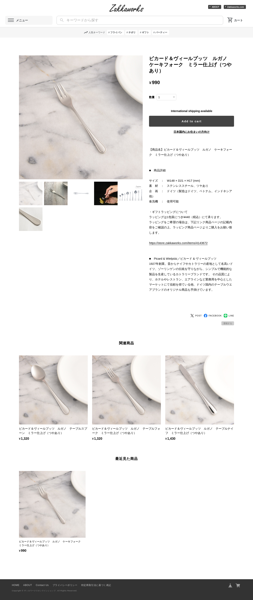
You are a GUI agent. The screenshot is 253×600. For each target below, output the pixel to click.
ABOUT (215, 7)
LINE (229, 311)
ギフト (145, 32)
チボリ (132, 32)
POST (196, 311)
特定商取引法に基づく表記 (96, 581)
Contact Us (42, 581)
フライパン (116, 32)
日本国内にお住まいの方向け (192, 131)
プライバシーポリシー (65, 581)
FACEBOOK (213, 311)
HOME (15, 581)
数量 (153, 97)
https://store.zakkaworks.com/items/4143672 (179, 243)
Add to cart (192, 121)
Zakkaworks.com (235, 7)
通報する (227, 319)
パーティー (161, 32)
